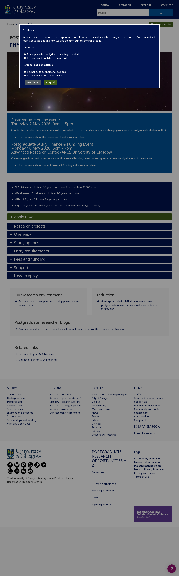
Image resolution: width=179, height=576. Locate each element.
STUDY (12, 388)
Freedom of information (147, 462)
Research (125, 5)
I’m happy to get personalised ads (46, 72)
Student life (14, 416)
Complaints (140, 420)
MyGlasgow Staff (101, 504)
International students (20, 412)
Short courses (15, 409)
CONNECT (141, 388)
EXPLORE (98, 388)
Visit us (96, 401)
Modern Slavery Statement (149, 469)
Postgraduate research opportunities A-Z (110, 458)
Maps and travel (101, 409)
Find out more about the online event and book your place (51, 137)
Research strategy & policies (66, 405)
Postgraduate (15, 401)
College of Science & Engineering (38, 359)
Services (96, 427)
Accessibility (99, 405)
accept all (50, 82)
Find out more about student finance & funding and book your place (57, 165)
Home (10, 24)
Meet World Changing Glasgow (109, 394)
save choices (33, 82)
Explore (146, 5)
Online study (14, 405)
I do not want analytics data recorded (48, 58)
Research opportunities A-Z (65, 398)
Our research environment (65, 412)
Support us (140, 401)
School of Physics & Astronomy (36, 354)
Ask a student (142, 416)
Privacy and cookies (145, 473)
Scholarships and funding (21, 420)
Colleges (97, 423)
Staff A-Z (139, 394)
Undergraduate (16, 398)
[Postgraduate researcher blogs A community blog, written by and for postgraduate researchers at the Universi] (89, 326)
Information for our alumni (149, 398)
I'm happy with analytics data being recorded (53, 54)
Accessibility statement (147, 458)
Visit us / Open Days (18, 423)
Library (96, 431)
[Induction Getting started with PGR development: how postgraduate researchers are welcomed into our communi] (130, 303)
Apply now (23, 216)
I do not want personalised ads (44, 75)
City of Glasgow (101, 398)
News (95, 412)
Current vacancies (144, 433)
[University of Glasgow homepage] (20, 9)
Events (95, 416)
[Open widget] (171, 568)
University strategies (104, 434)
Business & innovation (147, 405)
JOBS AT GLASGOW (147, 426)
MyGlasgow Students (104, 490)
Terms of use (141, 476)
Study (105, 5)
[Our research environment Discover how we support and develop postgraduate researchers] (48, 301)
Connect (167, 5)
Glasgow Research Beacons (65, 401)
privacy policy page (90, 40)
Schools (96, 420)
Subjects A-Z (14, 394)
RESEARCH (57, 388)
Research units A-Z (60, 394)
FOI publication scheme (147, 465)
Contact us (98, 472)
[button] (89, 226)
